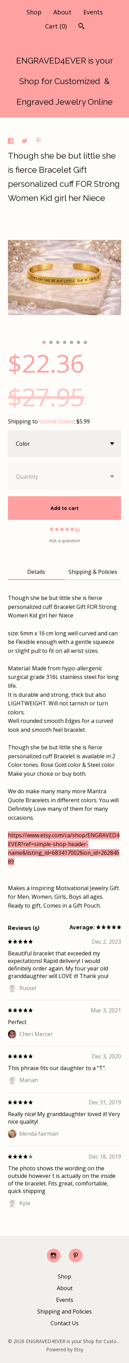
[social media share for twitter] (25, 142)
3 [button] (58, 342)
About (62, 12)
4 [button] (64, 342)
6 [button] (78, 342)
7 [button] (85, 342)
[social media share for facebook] (11, 142)
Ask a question (64, 540)
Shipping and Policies (64, 1311)
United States (56, 421)
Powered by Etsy (64, 1349)
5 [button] (71, 342)
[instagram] (54, 1255)
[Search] (81, 27)
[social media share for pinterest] (38, 141)
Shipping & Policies (92, 572)
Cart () (56, 26)
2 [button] (51, 342)
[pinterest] (76, 1255)
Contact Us (65, 1323)
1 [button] (44, 342)
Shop (34, 12)
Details (36, 572)
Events (93, 12)
